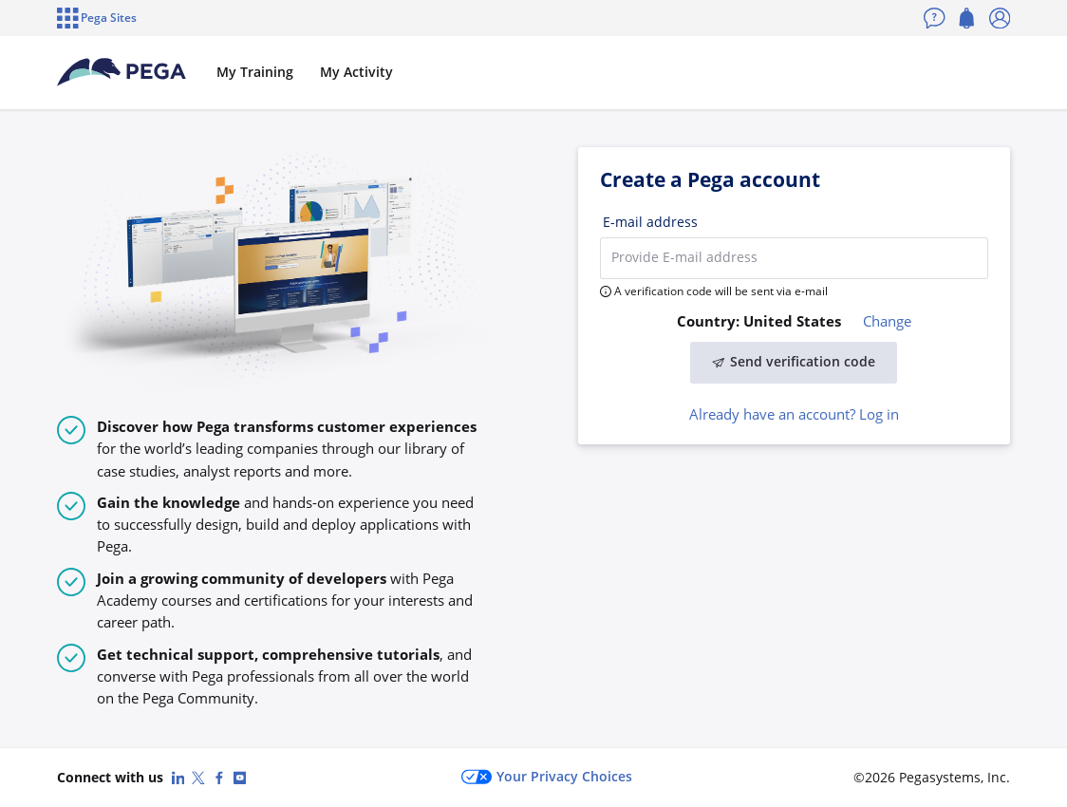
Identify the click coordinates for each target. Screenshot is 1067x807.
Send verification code (793, 361)
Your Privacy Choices (546, 777)
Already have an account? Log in (794, 413)
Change (887, 320)
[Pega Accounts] (121, 72)
